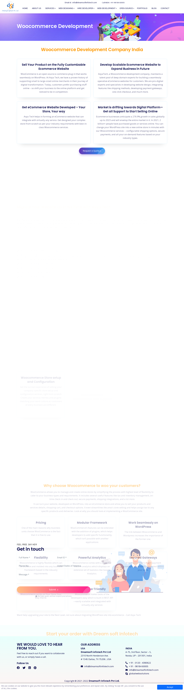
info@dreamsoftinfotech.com (97, 668)
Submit (69, 590)
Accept (170, 687)
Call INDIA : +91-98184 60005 (113, 2)
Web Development (106, 8)
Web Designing (66, 8)
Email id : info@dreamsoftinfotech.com (80, 2)
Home (25, 8)
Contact (165, 8)
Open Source (126, 8)
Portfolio (142, 8)
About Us (36, 8)
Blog (154, 8)
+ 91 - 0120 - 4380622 (138, 664)
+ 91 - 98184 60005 (136, 668)
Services (49, 8)
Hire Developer (85, 8)
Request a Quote (94, 164)
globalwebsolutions (137, 675)
